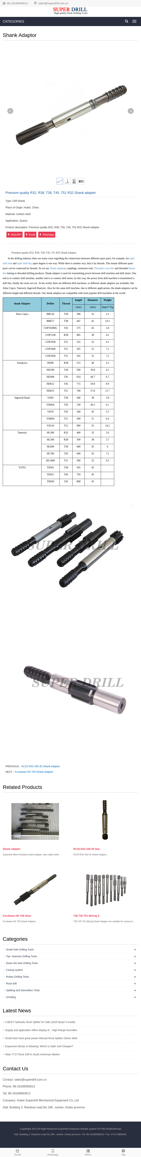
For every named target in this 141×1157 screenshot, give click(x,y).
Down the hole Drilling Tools (22, 963)
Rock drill (11, 983)
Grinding (11, 997)
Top (123, 1152)
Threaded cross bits (104, 268)
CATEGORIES (13, 21)
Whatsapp (46, 234)
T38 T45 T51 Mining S (86, 915)
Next (131, 111)
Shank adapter (57, 268)
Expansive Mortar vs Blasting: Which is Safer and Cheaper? (39, 1046)
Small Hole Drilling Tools (20, 949)
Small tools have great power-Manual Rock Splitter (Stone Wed (41, 1038)
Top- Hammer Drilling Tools (21, 956)
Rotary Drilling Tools (17, 976)
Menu (88, 1152)
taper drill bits (24, 263)
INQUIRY (14, 234)
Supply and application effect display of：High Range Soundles (41, 1030)
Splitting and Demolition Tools (23, 990)
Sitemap (116, 1128)
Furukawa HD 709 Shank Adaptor (34, 771)
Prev (10, 111)
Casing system (14, 969)
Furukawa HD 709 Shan (17, 915)
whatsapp (52, 1152)
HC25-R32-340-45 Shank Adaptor (40, 766)
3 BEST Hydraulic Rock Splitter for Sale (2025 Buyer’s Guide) (40, 1022)
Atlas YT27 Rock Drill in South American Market (32, 1054)
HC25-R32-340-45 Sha (86, 848)
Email (30, 234)
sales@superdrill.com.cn (53, 3)
